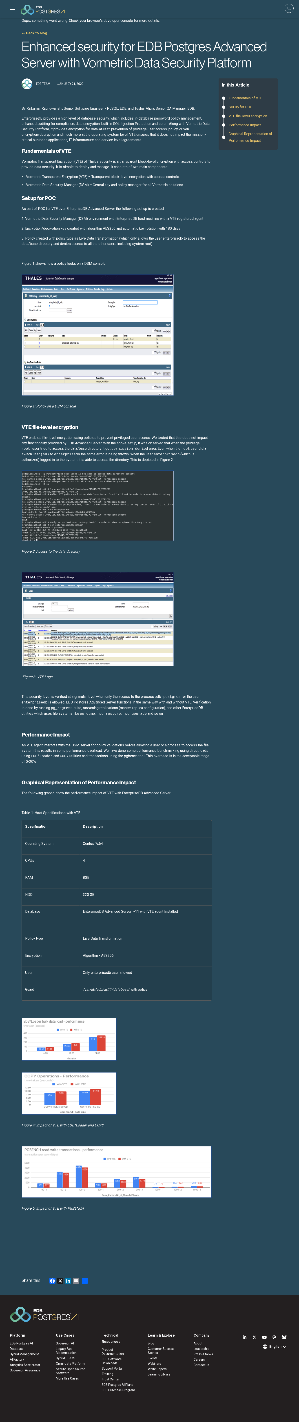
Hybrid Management (24, 1354)
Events (152, 1358)
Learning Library (159, 1374)
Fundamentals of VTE (246, 98)
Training (107, 1374)
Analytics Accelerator (25, 1365)
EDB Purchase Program (118, 1390)
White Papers (157, 1369)
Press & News (203, 1354)
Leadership (201, 1349)
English (275, 1346)
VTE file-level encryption (248, 116)
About (198, 1343)
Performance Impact (245, 125)
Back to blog (36, 33)
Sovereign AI (65, 1343)
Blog (151, 1343)
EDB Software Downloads (112, 1361)
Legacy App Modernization (66, 1351)
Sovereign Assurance (25, 1370)
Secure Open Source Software (70, 1371)
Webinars (154, 1363)
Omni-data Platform (70, 1363)
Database (17, 1349)
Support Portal (112, 1368)
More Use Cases (67, 1378)
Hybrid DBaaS (65, 1358)
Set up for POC (240, 107)
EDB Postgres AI (21, 1343)
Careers (199, 1359)
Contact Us (201, 1365)
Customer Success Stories (161, 1351)
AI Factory (17, 1359)
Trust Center (111, 1379)
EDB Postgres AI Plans (117, 1384)
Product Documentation (113, 1351)
